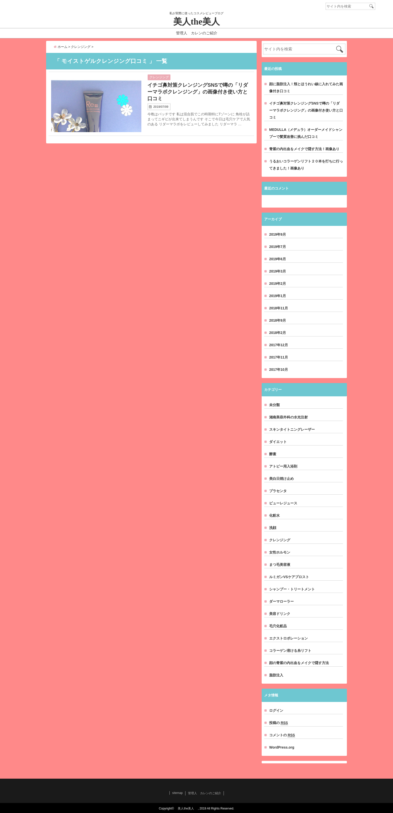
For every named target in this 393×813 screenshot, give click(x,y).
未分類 (274, 405)
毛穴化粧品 (278, 626)
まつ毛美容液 (279, 565)
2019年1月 (277, 296)
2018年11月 (278, 308)
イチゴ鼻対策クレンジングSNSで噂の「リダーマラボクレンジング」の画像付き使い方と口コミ (197, 91)
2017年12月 (278, 345)
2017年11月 (278, 357)
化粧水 (274, 515)
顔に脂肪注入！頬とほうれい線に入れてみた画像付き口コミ (306, 87)
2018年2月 (277, 333)
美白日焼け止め (281, 479)
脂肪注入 (276, 675)
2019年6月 (277, 259)
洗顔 (272, 528)
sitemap (177, 793)
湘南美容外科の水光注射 (288, 417)
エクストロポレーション (288, 638)
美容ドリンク (279, 614)
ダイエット (278, 442)
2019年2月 (277, 284)
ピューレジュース (283, 503)
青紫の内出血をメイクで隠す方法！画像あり (304, 149)
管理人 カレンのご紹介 (196, 33)
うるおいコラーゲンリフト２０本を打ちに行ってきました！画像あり (306, 164)
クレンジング (159, 77)
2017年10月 (278, 370)
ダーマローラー (281, 601)
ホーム (60, 47)
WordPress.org (281, 747)
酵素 (272, 454)
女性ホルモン (279, 552)
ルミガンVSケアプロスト (289, 577)
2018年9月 (277, 320)
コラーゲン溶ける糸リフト (290, 651)
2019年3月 (277, 271)
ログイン (276, 710)
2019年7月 (277, 247)
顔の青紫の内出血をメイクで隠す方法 (299, 663)
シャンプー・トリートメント (292, 589)
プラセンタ (278, 491)
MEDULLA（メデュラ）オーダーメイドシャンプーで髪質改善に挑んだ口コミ (305, 133)
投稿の (278, 723)
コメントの (282, 735)
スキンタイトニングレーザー (292, 429)
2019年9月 (277, 234)
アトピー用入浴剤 (283, 466)
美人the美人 (201, 22)
